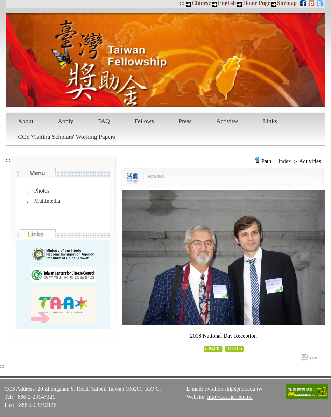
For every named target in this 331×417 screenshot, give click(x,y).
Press (184, 120)
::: (182, 3)
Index (284, 161)
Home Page (256, 3)
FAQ (104, 120)
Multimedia (47, 201)
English (227, 3)
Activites (227, 120)
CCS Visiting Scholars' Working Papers (66, 136)
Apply (65, 120)
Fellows (144, 120)
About (25, 120)
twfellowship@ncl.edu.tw (233, 389)
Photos (42, 191)
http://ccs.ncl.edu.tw (229, 397)
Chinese (201, 3)
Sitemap (287, 3)
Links (270, 120)
